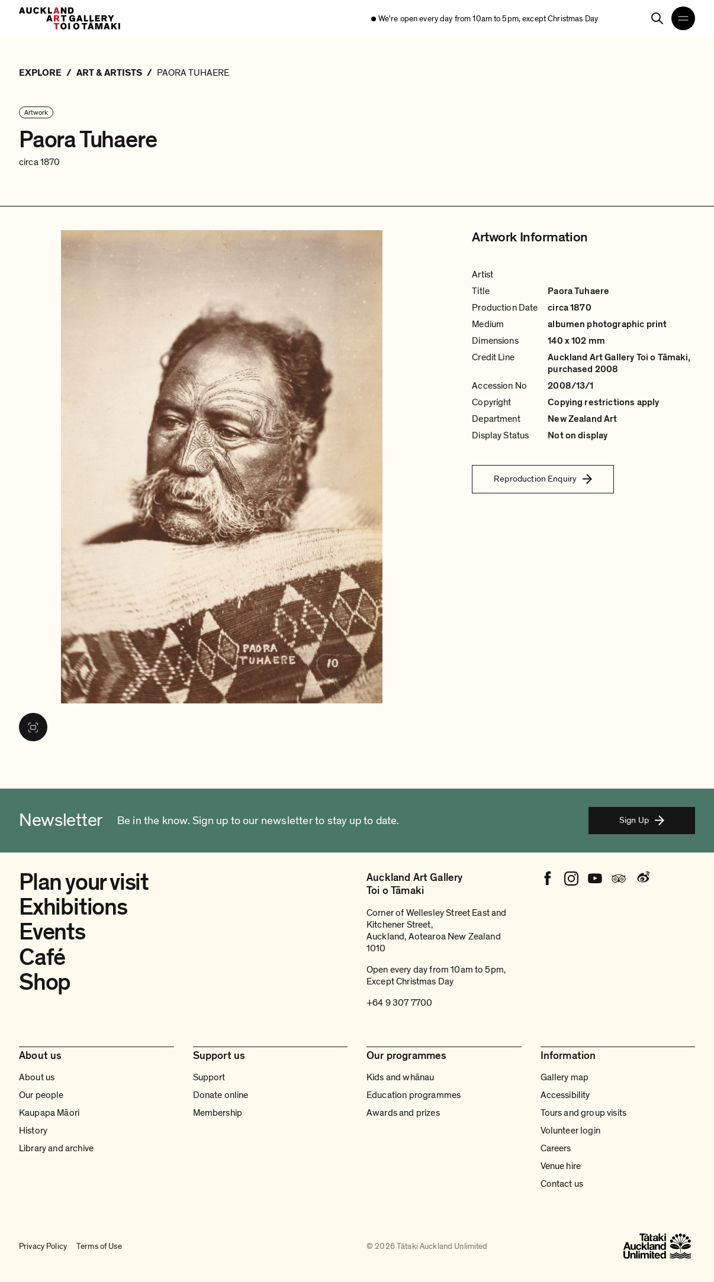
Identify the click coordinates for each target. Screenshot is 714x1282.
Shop (44, 982)
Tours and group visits (584, 1112)
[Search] (657, 18)
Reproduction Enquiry (543, 479)
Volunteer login (570, 1130)
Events (52, 932)
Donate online (221, 1095)
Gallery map (565, 1077)
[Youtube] (595, 878)
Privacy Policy (43, 1246)
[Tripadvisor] (619, 878)
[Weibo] (642, 878)
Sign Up (641, 820)
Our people (41, 1095)
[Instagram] (571, 878)
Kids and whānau (400, 1077)
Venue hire (561, 1166)
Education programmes (413, 1095)
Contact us (562, 1183)
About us (36, 1077)
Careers (556, 1148)
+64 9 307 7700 (399, 1002)
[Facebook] (548, 878)
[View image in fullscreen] (33, 727)
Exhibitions (73, 907)
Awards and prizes (403, 1112)
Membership (218, 1112)
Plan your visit (84, 882)
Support (209, 1077)
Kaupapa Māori (49, 1112)
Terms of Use (99, 1246)
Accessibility (565, 1095)
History (33, 1130)
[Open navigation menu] (683, 18)
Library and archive (56, 1148)
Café (42, 957)
